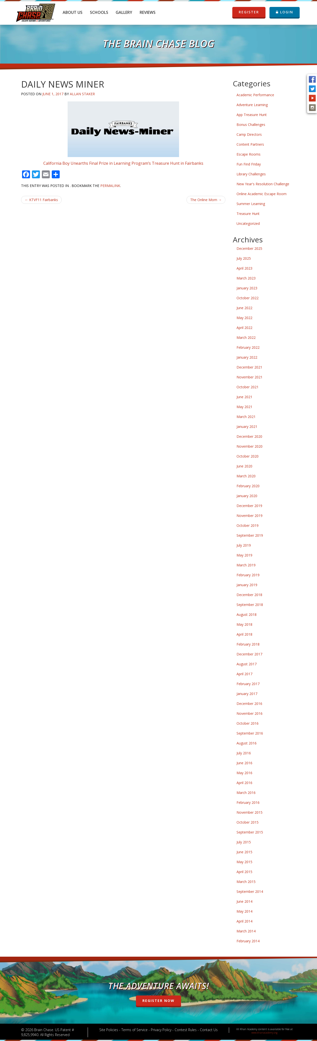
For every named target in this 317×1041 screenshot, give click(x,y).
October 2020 (248, 456)
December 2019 (249, 505)
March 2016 (246, 792)
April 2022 (244, 327)
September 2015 (250, 832)
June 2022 (244, 307)
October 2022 (248, 298)
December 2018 (249, 594)
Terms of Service (134, 1029)
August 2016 (247, 743)
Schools (99, 12)
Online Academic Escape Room (262, 193)
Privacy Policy (161, 1029)
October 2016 (248, 723)
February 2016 (248, 802)
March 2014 (246, 931)
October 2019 (248, 525)
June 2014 (244, 901)
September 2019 (250, 535)
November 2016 (250, 713)
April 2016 (244, 782)
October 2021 (248, 387)
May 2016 (244, 772)
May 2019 (244, 555)
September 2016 (250, 733)
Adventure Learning (252, 104)
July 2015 (244, 842)
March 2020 (246, 476)
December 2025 (249, 248)
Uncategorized (248, 223)
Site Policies (108, 1029)
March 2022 (246, 337)
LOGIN (284, 12)
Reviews (148, 12)
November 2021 (250, 377)
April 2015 (244, 871)
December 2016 (249, 703)
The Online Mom (206, 199)
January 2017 (247, 693)
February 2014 (248, 941)
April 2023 (244, 268)
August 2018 (247, 614)
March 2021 (246, 416)
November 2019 (250, 515)
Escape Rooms (249, 154)
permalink (110, 185)
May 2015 (244, 861)
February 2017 (248, 683)
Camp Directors (249, 134)
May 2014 (244, 911)
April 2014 (244, 921)
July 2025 (244, 258)
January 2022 (247, 357)
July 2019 (244, 545)
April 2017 (244, 673)
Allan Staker (82, 94)
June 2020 (244, 466)
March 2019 (246, 565)
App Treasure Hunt (252, 114)
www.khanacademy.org (264, 1032)
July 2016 (244, 753)
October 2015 (248, 822)
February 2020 (248, 486)
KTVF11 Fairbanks (41, 199)
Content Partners (250, 144)
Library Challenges (251, 174)
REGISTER (249, 12)
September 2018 (250, 604)
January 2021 (247, 426)
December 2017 (249, 654)
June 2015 (244, 852)
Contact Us (209, 1029)
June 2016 (244, 763)
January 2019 (247, 584)
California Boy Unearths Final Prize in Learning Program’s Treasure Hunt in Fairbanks (123, 163)
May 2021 (244, 406)
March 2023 (246, 278)
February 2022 (248, 347)
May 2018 (244, 624)
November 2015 (250, 812)
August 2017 (247, 664)
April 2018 (244, 634)
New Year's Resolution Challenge (263, 184)
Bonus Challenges (251, 124)
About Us (72, 12)
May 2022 (244, 317)
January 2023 (247, 288)
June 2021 (244, 396)
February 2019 (248, 575)
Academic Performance (255, 95)
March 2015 (246, 881)
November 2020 (250, 446)
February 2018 (248, 644)
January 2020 (247, 495)
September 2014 (250, 891)
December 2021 (249, 367)
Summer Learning (251, 203)
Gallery (124, 12)
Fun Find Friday (249, 164)
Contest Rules (186, 1029)
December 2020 (249, 436)
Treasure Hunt (248, 213)
